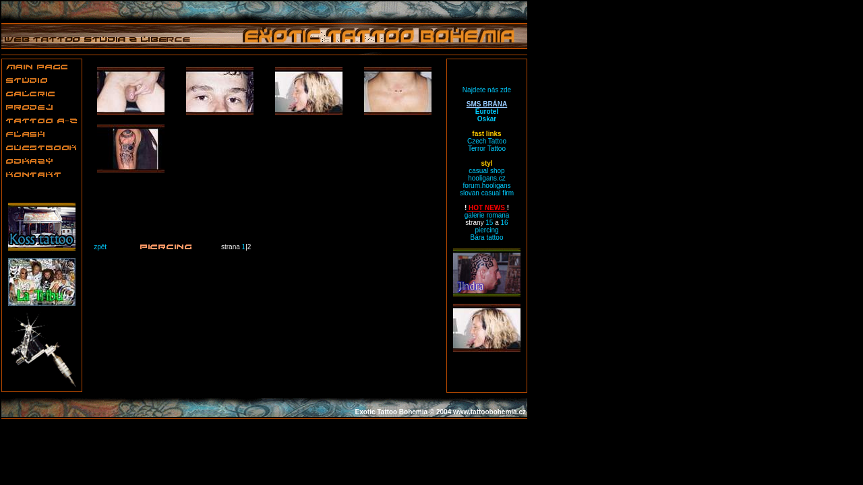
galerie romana (487, 215)
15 (489, 222)
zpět (100, 247)
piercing (486, 230)
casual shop (486, 170)
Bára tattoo (487, 237)
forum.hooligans (486, 185)
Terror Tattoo (487, 148)
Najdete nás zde (487, 90)
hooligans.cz (487, 178)
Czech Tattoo (486, 141)
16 (504, 222)
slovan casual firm (487, 193)
